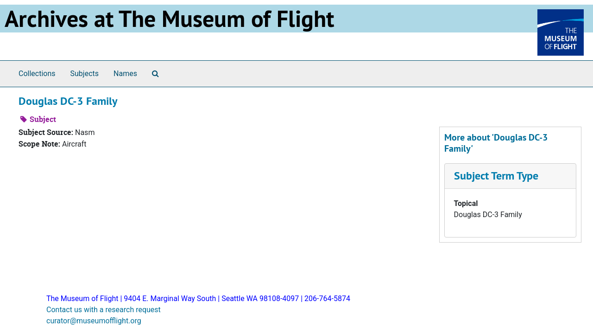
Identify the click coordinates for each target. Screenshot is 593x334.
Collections (37, 73)
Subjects (84, 73)
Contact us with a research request (103, 309)
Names (125, 73)
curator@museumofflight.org (93, 320)
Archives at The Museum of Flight (169, 18)
